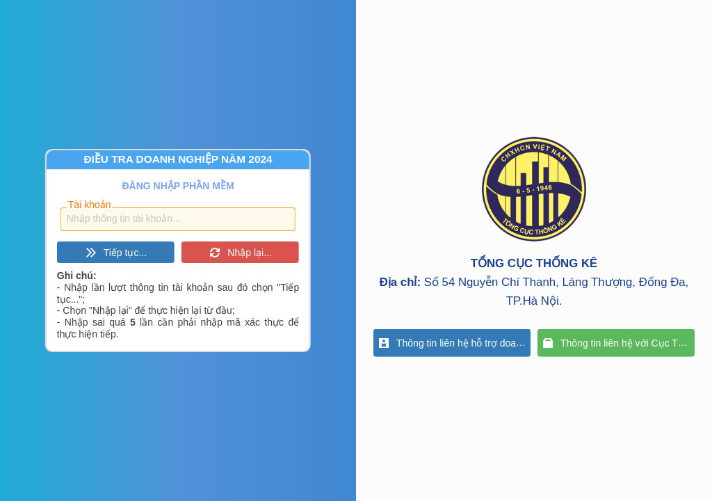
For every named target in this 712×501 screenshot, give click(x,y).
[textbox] (178, 219)
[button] (116, 252)
